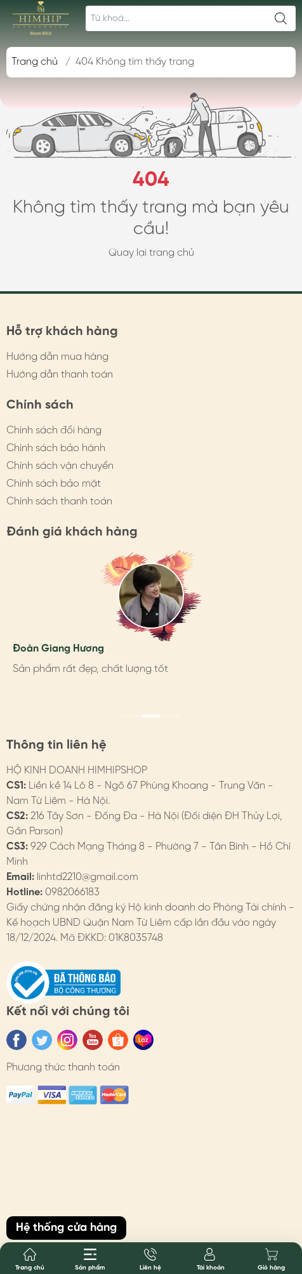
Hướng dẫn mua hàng (57, 356)
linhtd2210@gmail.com (87, 877)
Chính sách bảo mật (53, 483)
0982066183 (72, 892)
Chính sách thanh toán (59, 501)
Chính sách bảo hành (55, 448)
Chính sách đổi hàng (54, 430)
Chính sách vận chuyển (60, 466)
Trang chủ (34, 61)
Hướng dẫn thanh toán (59, 374)
